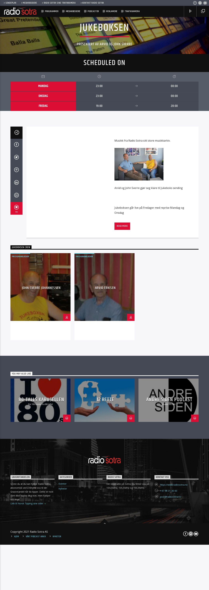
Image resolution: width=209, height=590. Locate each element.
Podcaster (93, 11)
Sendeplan (9, 3)
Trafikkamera (132, 11)
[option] (40, 472)
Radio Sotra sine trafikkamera (58, 3)
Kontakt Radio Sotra (92, 3)
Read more (122, 402)
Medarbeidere (29, 3)
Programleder (20, 432)
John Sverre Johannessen (41, 464)
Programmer (52, 11)
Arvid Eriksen (105, 464)
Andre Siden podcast (169, 575)
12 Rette (105, 575)
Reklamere (111, 11)
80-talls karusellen (41, 575)
